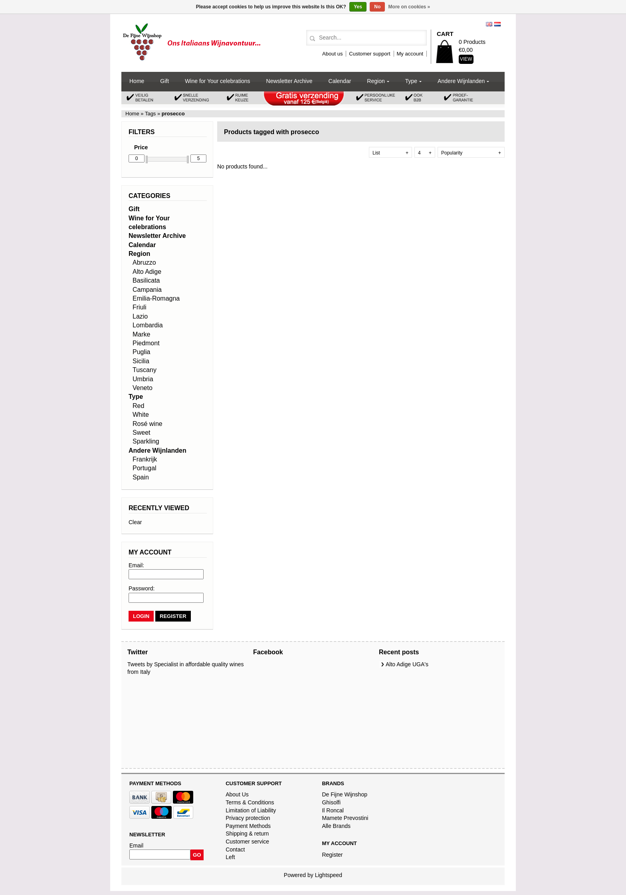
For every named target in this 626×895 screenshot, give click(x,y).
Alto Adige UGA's (407, 664)
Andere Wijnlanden (461, 81)
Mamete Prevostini (345, 818)
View (466, 59)
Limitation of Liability (251, 810)
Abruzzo (144, 262)
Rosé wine (147, 423)
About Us (237, 794)
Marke (141, 334)
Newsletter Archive (289, 81)
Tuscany (144, 369)
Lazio (140, 316)
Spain (141, 477)
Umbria (143, 379)
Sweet (141, 432)
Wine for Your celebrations (217, 81)
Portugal (144, 468)
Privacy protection (248, 818)
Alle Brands (336, 826)
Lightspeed (329, 875)
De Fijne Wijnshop (344, 794)
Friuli (140, 307)
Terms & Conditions (250, 802)
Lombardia (148, 325)
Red (138, 405)
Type (411, 81)
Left (230, 857)
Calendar (340, 81)
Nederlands (497, 24)
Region (375, 81)
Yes (358, 7)
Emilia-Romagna (156, 298)
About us (332, 54)
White (141, 414)
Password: (142, 588)
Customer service (247, 841)
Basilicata (146, 280)
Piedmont (146, 343)
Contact (235, 849)
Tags (150, 114)
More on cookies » (409, 7)
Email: (136, 565)
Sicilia (141, 361)
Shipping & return (247, 833)
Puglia (141, 351)
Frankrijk (145, 459)
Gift (164, 81)
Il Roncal (332, 810)
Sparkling (146, 441)
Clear (135, 522)
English (489, 24)
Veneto (143, 387)
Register (332, 854)
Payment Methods (248, 826)
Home (136, 81)
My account (410, 54)
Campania (147, 289)
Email (136, 845)
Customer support (369, 54)
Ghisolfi (331, 802)
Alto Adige (147, 271)
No (377, 7)
